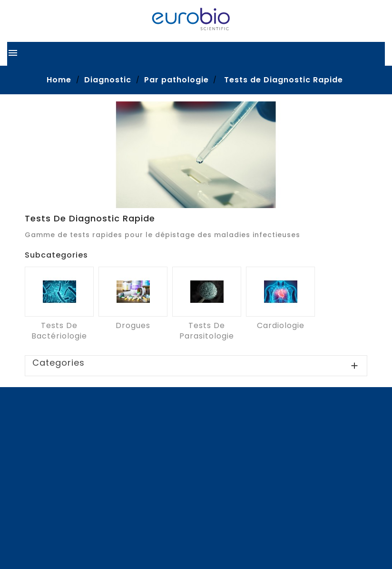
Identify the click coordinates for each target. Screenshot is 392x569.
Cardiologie (280, 325)
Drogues (133, 325)
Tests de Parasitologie (206, 330)
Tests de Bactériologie (59, 330)
